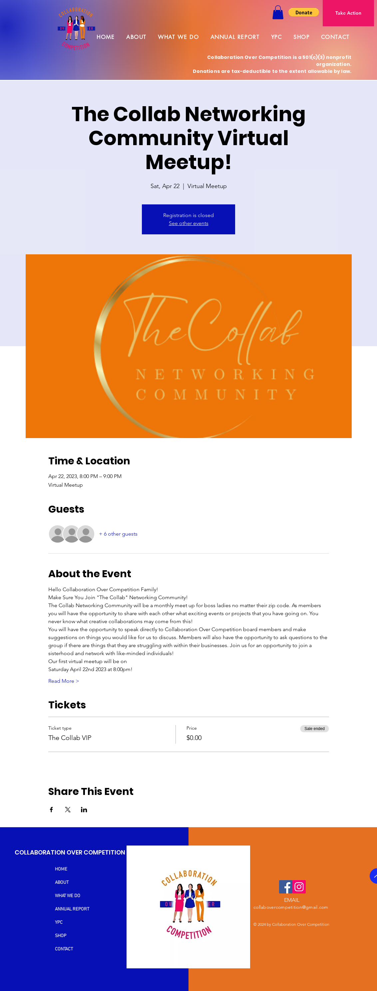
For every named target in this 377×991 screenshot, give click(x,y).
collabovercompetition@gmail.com (290, 907)
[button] (278, 12)
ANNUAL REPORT (72, 909)
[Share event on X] (68, 809)
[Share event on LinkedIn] (84, 809)
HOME (61, 869)
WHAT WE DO (67, 896)
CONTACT (64, 949)
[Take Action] (348, 13)
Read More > (63, 681)
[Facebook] (285, 886)
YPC (59, 922)
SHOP (60, 936)
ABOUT (62, 882)
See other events (188, 223)
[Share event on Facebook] (51, 809)
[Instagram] (299, 886)
